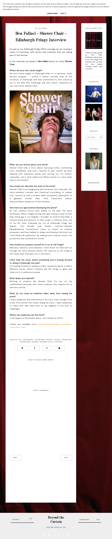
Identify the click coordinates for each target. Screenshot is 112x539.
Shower (35, 342)
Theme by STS (59, 527)
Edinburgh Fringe (44, 340)
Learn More (52, 13)
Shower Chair (46, 342)
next (66, 457)
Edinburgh (28, 340)
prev (15, 457)
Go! (31, 519)
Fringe (57, 340)
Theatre (58, 342)
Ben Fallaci (16, 340)
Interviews (25, 342)
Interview (66, 340)
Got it (63, 13)
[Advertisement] (41, 479)
